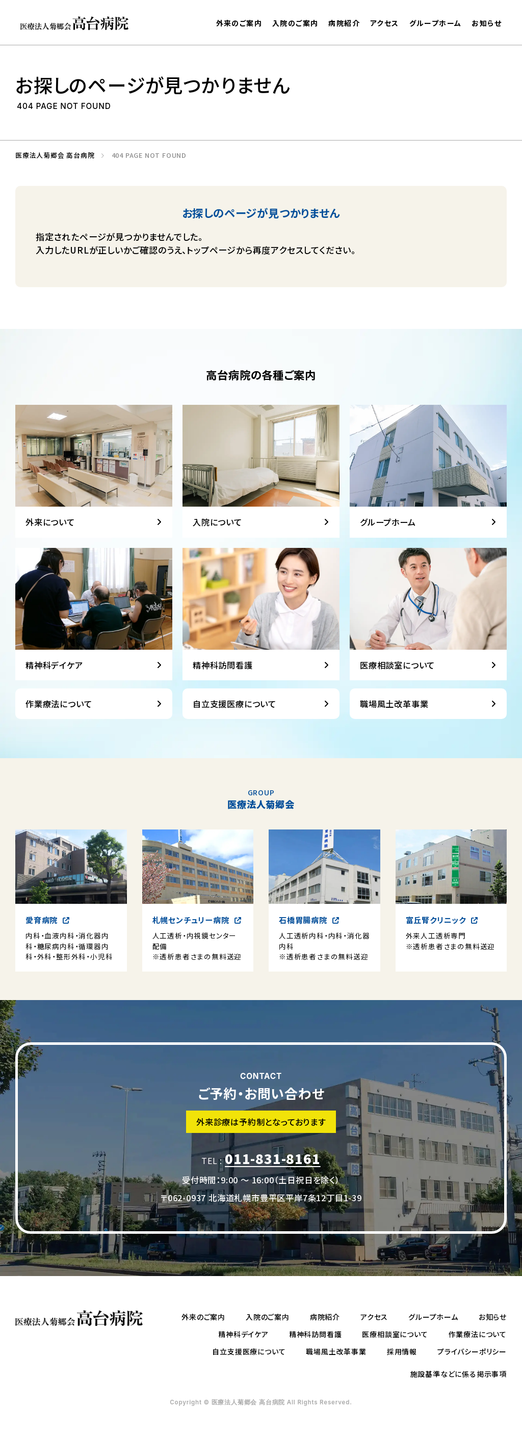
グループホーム (435, 22)
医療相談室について (395, 1334)
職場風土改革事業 (336, 1351)
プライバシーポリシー (472, 1351)
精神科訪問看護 (315, 1334)
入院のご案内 (295, 22)
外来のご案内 (239, 22)
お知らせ (487, 22)
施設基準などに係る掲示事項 (458, 1374)
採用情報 (402, 1351)
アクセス (384, 22)
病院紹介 (344, 22)
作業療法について (478, 1334)
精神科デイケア (243, 1334)
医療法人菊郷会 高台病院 (51, 155)
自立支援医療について (248, 1351)
